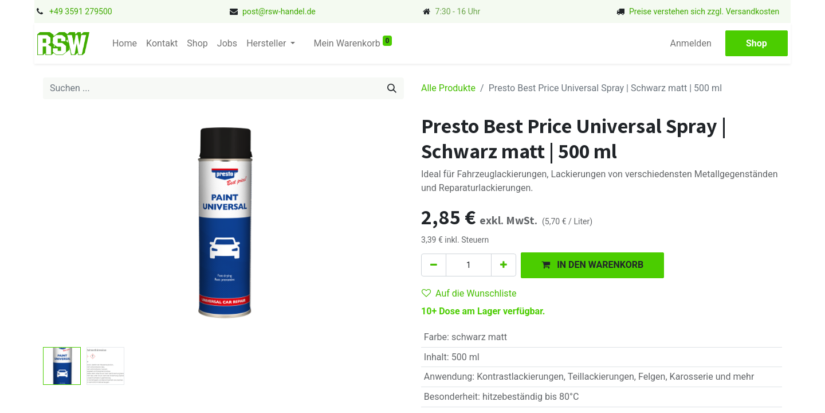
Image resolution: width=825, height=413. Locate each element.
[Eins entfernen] (433, 265)
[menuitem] (125, 43)
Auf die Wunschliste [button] (469, 293)
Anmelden (691, 43)
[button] (592, 265)
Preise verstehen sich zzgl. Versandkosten (704, 11)
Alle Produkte (448, 88)
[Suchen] (392, 88)
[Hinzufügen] (503, 265)
